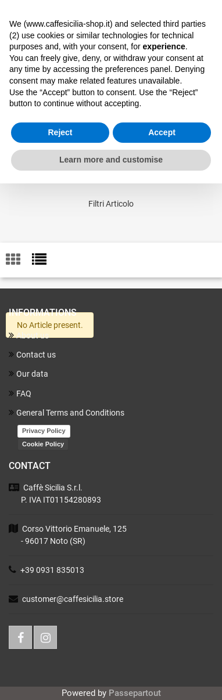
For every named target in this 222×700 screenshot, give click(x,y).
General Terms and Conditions (66, 412)
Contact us (32, 354)
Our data (28, 373)
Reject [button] (60, 132)
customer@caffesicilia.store (72, 599)
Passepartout (135, 693)
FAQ (20, 393)
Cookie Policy (43, 444)
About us (29, 335)
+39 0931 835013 (52, 570)
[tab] (19, 260)
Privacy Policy (44, 430)
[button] (111, 204)
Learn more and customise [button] (111, 159)
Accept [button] (162, 132)
